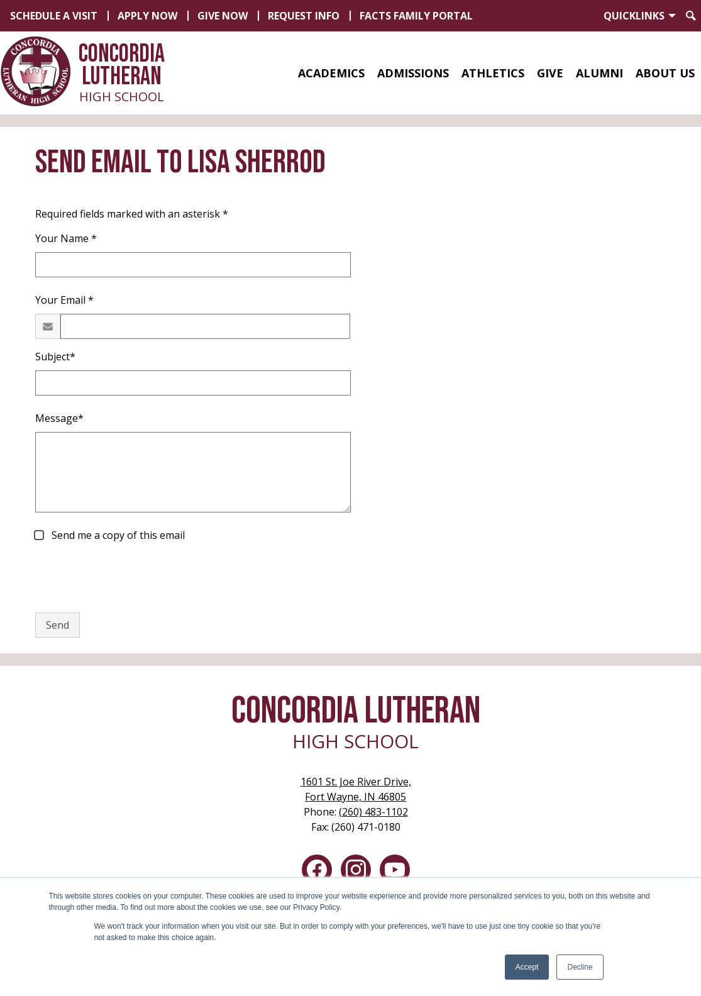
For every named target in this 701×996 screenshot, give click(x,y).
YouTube (395, 872)
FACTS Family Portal (416, 16)
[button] (331, 73)
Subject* (55, 356)
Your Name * (66, 238)
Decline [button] (579, 967)
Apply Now (147, 16)
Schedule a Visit (53, 16)
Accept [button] (527, 967)
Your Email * (64, 300)
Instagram (356, 872)
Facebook (317, 872)
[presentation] (130, 577)
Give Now (222, 16)
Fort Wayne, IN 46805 (356, 789)
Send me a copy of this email (117, 535)
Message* (59, 418)
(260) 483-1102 (373, 812)
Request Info (303, 16)
